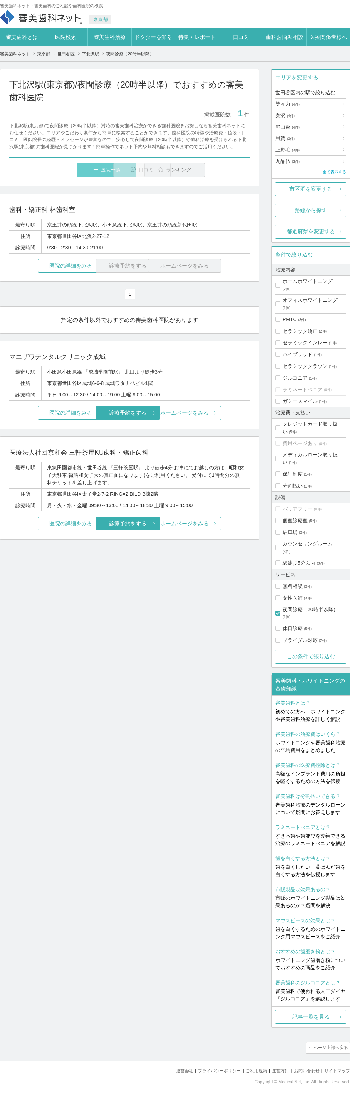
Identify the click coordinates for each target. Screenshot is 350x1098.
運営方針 (275, 1069)
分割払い (292, 486)
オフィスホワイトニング (310, 300)
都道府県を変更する (311, 231)
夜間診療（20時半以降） (310, 609)
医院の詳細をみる (49, 266)
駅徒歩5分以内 (298, 563)
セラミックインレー (305, 342)
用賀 (285, 138)
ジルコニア (295, 378)
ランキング (208, 170)
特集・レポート (197, 37)
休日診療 (292, 628)
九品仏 (287, 161)
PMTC (289, 319)
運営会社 (173, 1069)
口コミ (241, 37)
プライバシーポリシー (210, 1069)
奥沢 (285, 115)
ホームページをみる (210, 413)
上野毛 (287, 150)
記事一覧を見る (311, 1017)
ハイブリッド (297, 354)
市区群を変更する (310, 189)
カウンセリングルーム (307, 543)
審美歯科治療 (110, 37)
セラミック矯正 (300, 331)
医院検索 (65, 37)
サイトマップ (336, 1069)
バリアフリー (297, 509)
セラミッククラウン (305, 366)
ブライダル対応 (300, 640)
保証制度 (292, 474)
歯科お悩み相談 (284, 37)
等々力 (287, 104)
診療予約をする (129, 413)
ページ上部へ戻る (329, 1047)
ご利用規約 (249, 1069)
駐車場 (290, 532)
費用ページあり (300, 443)
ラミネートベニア (302, 390)
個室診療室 (295, 520)
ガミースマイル (300, 401)
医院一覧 (58, 170)
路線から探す (311, 210)
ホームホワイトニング (307, 281)
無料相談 (292, 586)
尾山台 (287, 127)
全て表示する (334, 172)
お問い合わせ (304, 1069)
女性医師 (292, 598)
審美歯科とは (22, 37)
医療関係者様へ (328, 37)
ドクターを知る (153, 37)
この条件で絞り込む (311, 656)
